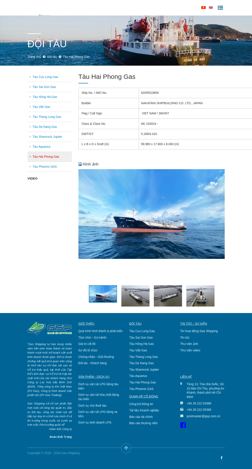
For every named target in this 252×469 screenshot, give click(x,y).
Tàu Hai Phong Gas (44, 156)
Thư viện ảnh (189, 344)
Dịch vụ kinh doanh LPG (95, 422)
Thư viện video (190, 350)
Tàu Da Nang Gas (43, 126)
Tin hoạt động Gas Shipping (199, 331)
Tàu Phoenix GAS (43, 166)
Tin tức (185, 337)
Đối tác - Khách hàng (92, 363)
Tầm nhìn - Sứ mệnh (92, 337)
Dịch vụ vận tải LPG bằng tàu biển (98, 386)
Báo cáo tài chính (141, 417)
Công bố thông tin (141, 404)
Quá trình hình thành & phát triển (100, 331)
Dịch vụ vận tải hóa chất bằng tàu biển (98, 397)
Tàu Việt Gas (40, 107)
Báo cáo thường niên (143, 423)
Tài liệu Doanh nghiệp (144, 410)
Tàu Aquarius (40, 146)
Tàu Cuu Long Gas (44, 77)
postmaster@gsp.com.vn (202, 416)
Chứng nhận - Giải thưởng (96, 357)
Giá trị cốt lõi (87, 344)
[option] (151, 214)
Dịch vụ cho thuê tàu (92, 405)
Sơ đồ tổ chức (88, 350)
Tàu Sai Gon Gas (43, 87)
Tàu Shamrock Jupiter (46, 136)
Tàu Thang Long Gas (45, 116)
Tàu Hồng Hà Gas (43, 97)
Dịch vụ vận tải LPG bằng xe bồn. (97, 414)
